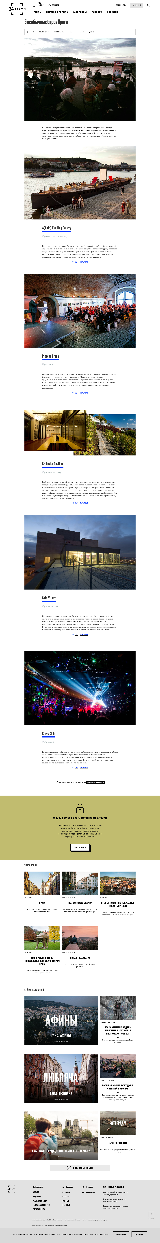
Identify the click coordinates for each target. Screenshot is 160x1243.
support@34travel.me (110, 1202)
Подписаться (122, 5)
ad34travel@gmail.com (110, 1208)
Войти (137, 5)
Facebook (66, 1196)
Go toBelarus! (40, 4)
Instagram (66, 1192)
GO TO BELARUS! (88, 1192)
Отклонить (121, 1234)
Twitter (65, 1200)
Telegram (66, 1205)
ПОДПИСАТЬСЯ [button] (80, 847)
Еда (63, 32)
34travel (80, 32)
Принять (139, 1234)
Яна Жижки (78, 621)
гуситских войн (107, 624)
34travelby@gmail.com (110, 1195)
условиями (78, 1234)
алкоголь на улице (80, 130)
